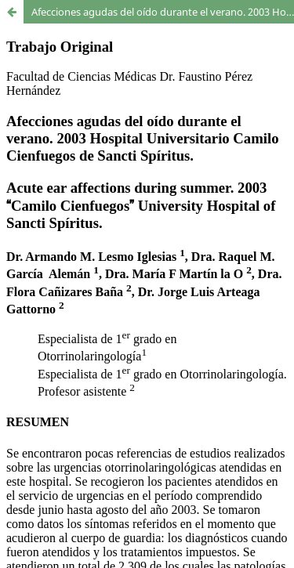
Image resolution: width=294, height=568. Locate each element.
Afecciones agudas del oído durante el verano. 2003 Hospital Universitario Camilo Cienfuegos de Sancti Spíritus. (162, 12)
